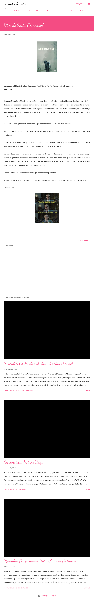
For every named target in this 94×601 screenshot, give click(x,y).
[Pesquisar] (80, 4)
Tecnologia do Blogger (47, 596)
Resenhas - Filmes (34, 11)
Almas (73, 11)
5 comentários (21, 489)
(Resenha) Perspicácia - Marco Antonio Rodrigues (40, 560)
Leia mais (87, 390)
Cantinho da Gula (14, 4)
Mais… (82, 11)
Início (5, 11)
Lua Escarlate (61, 11)
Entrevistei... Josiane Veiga (23, 462)
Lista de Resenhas (18, 11)
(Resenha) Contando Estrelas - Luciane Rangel (38, 363)
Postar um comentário (24, 390)
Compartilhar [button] (82, 240)
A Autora (49, 11)
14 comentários (22, 588)
